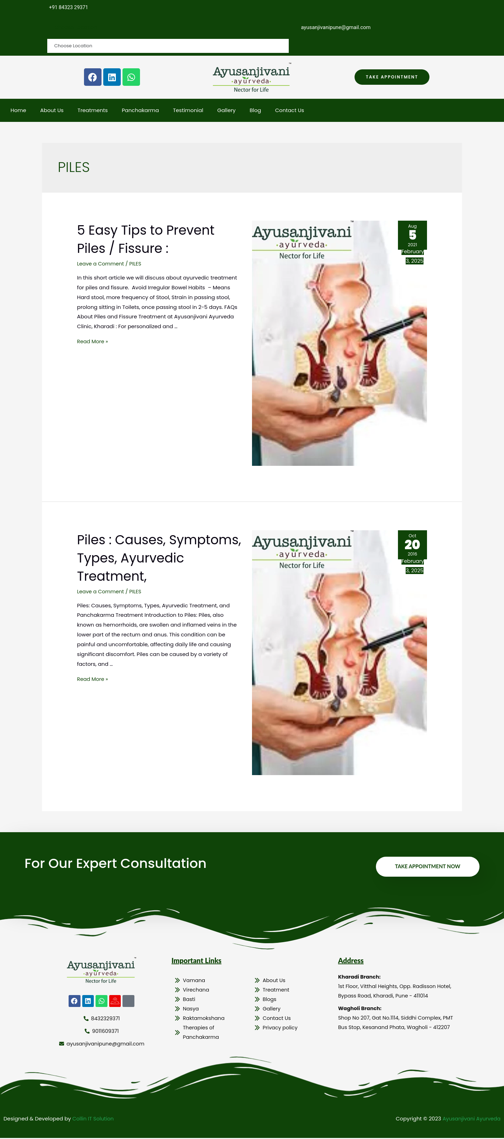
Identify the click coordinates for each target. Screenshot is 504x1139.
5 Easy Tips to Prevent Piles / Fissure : (152, 239)
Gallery (226, 110)
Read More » (93, 341)
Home (18, 110)
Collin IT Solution (93, 1119)
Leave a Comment (101, 264)
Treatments (93, 110)
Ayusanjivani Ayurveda (470, 1119)
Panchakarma (140, 110)
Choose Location (76, 27)
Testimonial (188, 110)
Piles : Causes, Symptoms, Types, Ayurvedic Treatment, (151, 558)
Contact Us (289, 110)
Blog (255, 110)
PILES (137, 264)
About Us (52, 110)
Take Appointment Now (426, 867)
